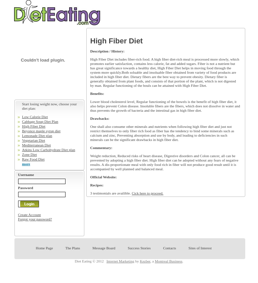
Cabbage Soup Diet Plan (40, 121)
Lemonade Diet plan (37, 136)
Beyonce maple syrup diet (41, 131)
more (26, 164)
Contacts (169, 248)
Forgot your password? (35, 219)
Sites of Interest (200, 248)
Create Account (29, 215)
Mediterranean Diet (36, 145)
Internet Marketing (120, 261)
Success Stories (139, 248)
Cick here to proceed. (147, 193)
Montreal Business (168, 261)
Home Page (44, 248)
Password (25, 188)
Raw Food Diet (33, 159)
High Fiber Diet (34, 126)
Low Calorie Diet (35, 117)
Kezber (145, 261)
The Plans (73, 248)
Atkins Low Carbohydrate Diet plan (48, 150)
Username (26, 175)
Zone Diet (29, 154)
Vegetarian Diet (33, 140)
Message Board (103, 248)
